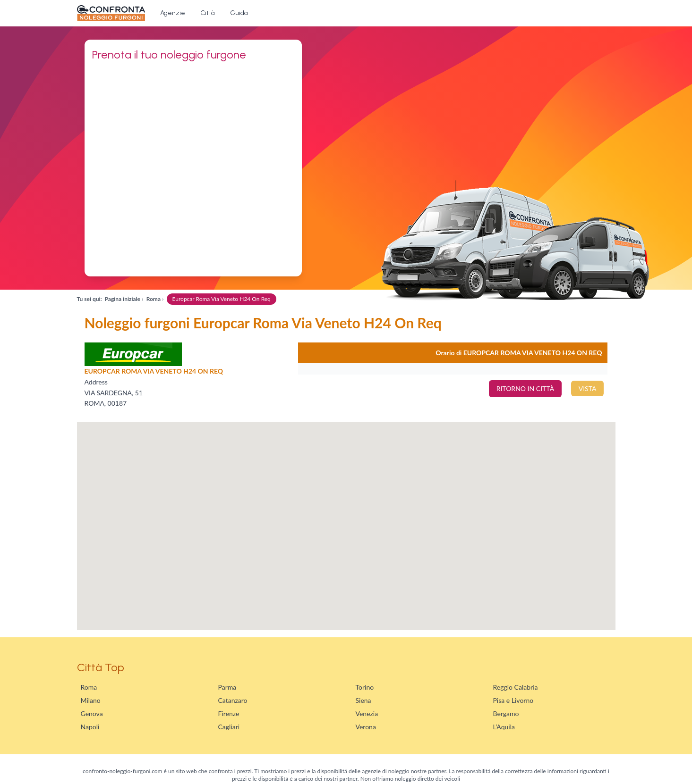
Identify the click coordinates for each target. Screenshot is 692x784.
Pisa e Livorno (513, 700)
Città (207, 13)
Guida (239, 13)
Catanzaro (233, 700)
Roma (89, 687)
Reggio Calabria (515, 687)
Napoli (90, 727)
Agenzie (172, 13)
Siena (363, 700)
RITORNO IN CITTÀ (525, 388)
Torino (365, 687)
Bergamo (506, 713)
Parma (227, 687)
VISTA (588, 388)
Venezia (367, 713)
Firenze (228, 713)
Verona (366, 727)
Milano (91, 700)
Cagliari (229, 727)
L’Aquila (504, 727)
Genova (92, 713)
